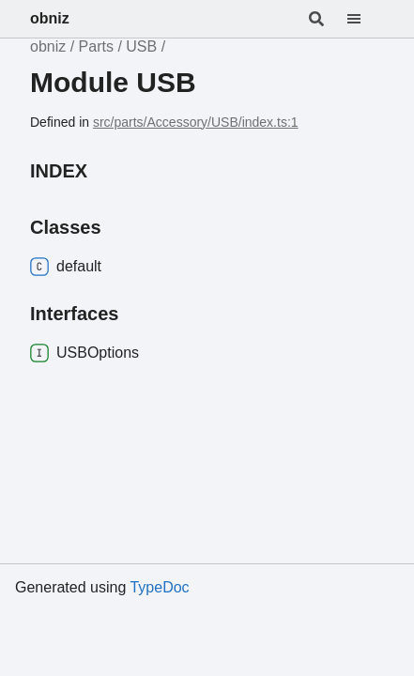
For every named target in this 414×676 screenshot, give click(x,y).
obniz (49, 18)
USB (141, 46)
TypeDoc (159, 587)
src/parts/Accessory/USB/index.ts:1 (196, 122)
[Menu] (365, 19)
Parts (96, 46)
